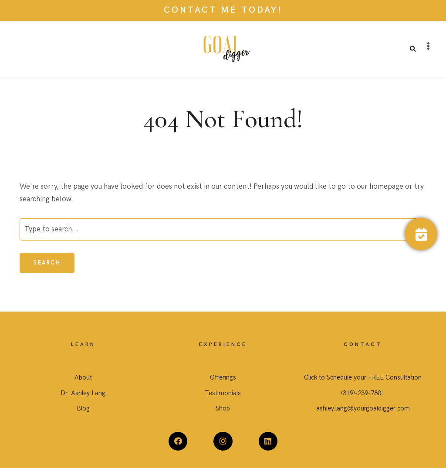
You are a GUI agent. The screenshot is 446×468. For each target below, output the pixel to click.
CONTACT (363, 344)
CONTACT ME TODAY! (223, 10)
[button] (428, 46)
